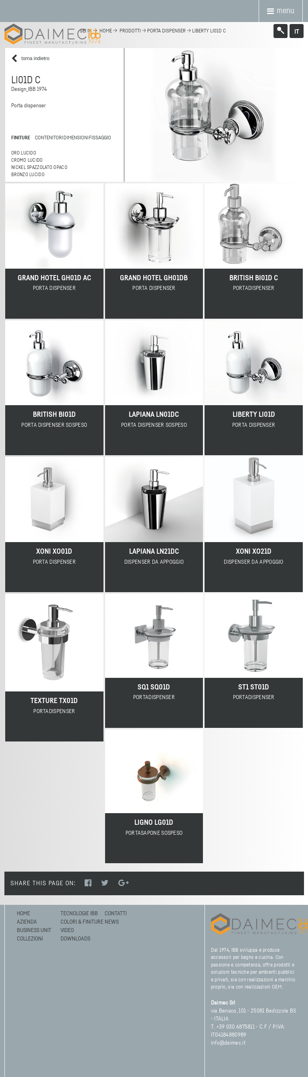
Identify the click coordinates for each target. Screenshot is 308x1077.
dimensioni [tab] (74, 138)
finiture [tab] (20, 138)
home (105, 31)
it (296, 31)
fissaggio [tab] (99, 138)
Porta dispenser (166, 31)
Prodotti (130, 31)
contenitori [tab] (47, 138)
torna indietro (30, 58)
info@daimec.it (228, 1043)
